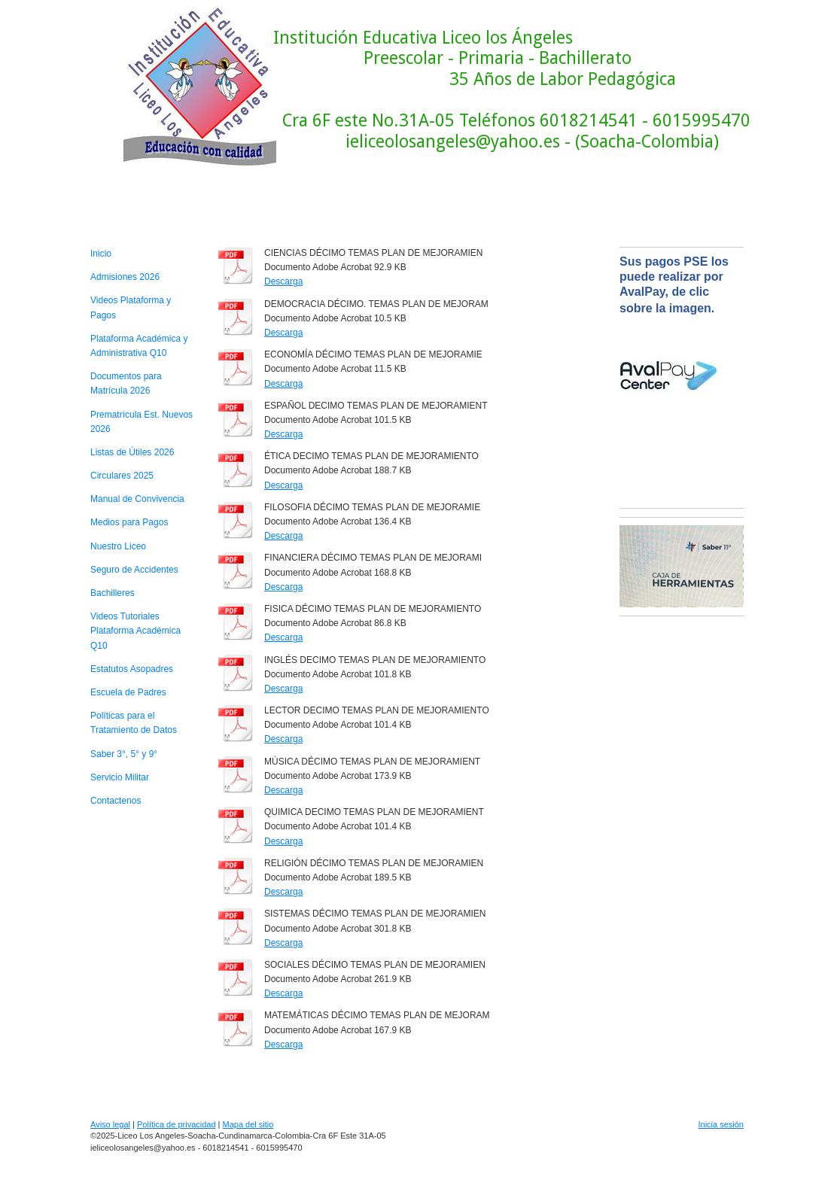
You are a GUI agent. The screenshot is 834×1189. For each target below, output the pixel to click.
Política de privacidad (176, 1124)
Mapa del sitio (248, 1124)
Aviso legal (110, 1124)
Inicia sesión (721, 1124)
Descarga (283, 281)
